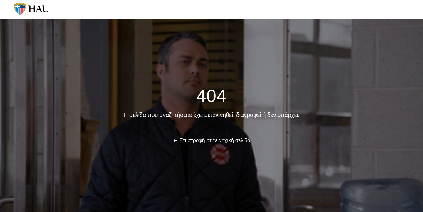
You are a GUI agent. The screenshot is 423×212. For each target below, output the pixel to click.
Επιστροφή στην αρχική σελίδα (214, 140)
